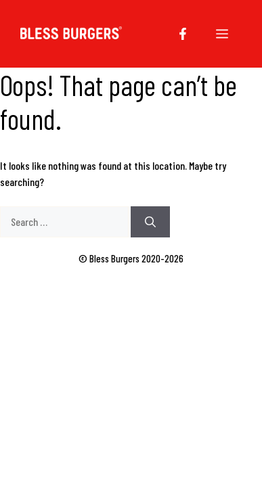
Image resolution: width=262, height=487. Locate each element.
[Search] (150, 221)
